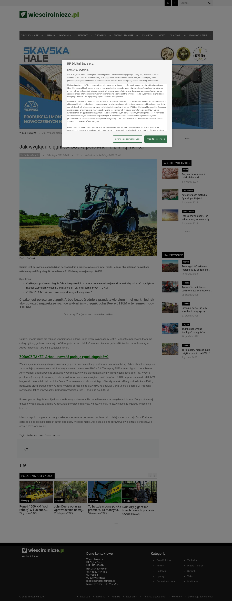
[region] (117, 103)
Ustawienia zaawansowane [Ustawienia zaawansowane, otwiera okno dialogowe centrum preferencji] (127, 139)
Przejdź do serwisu (156, 139)
